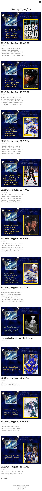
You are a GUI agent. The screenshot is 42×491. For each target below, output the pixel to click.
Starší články (4, 478)
